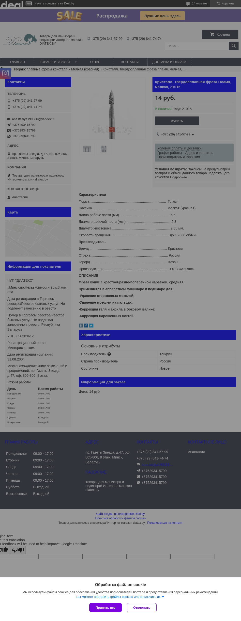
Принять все (106, 607)
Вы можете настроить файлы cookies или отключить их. (118, 597)
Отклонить (141, 607)
